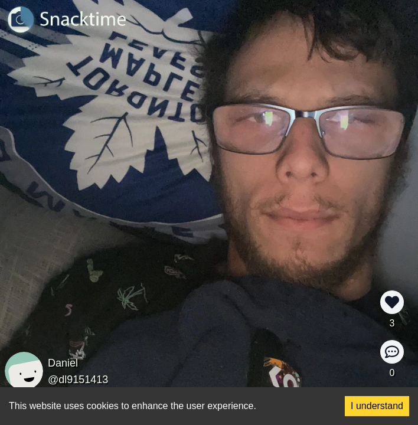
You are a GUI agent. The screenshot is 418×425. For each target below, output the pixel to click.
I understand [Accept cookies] (377, 406)
